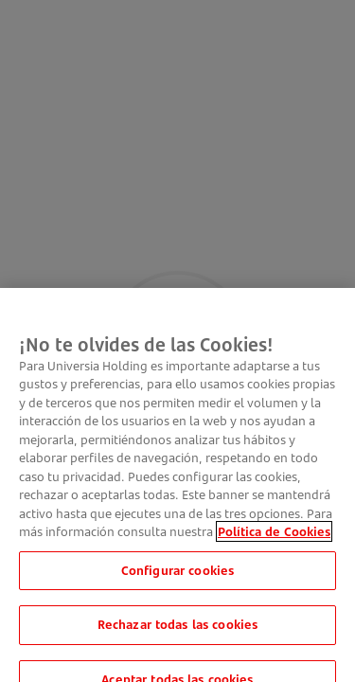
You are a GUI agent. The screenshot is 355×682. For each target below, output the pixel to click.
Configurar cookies (177, 577)
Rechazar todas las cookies (177, 631)
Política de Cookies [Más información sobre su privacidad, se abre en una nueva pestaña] (274, 538)
